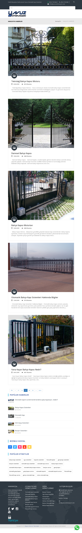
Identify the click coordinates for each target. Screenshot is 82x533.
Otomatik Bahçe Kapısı (31, 501)
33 (25, 395)
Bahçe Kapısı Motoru (48, 510)
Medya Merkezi (32, 19)
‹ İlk (12, 395)
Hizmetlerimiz (41, 14)
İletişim (67, 19)
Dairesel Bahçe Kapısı (21, 157)
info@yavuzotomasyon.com (66, 507)
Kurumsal (30, 14)
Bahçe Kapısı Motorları (22, 229)
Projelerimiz (56, 14)
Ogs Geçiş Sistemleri (48, 499)
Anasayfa (58, 26)
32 (22, 395)
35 (32, 395)
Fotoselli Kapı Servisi (31, 513)
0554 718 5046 (64, 503)
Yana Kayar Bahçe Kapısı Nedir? (26, 374)
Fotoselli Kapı (46, 503)
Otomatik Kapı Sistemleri (32, 496)
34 (29, 395)
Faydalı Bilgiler (48, 19)
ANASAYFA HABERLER (68, 26)
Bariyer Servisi (29, 509)
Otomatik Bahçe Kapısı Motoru (31, 504)
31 (18, 395)
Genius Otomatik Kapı (48, 505)
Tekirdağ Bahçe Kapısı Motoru (25, 85)
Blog (60, 19)
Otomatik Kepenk (30, 499)
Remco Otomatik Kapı (48, 507)
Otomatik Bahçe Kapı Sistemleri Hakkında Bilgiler (34, 302)
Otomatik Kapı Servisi (31, 507)
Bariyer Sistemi (46, 496)
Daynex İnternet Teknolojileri (32, 530)
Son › (40, 395)
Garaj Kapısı (45, 501)
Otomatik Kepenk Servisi (32, 511)
